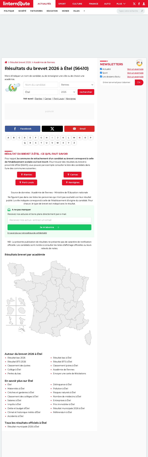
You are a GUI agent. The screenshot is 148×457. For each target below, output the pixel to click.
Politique (9, 11)
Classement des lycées (19, 365)
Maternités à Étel (16, 388)
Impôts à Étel (14, 404)
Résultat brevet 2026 (20, 62)
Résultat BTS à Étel (62, 361)
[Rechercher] (131, 11)
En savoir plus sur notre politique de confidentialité (27, 233)
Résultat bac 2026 (16, 357)
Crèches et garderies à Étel (21, 392)
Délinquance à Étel (62, 384)
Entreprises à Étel (62, 400)
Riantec (38, 98)
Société (22, 11)
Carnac (48, 98)
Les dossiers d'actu (110, 76)
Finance (93, 3)
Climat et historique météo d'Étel (24, 412)
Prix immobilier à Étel (64, 404)
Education (52, 11)
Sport (62, 3)
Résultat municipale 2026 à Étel (69, 408)
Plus (121, 3)
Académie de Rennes (44, 62)
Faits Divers (36, 11)
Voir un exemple (135, 69)
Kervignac (71, 98)
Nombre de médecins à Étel (67, 396)
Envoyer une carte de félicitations (69, 373)
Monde (65, 11)
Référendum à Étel (62, 412)
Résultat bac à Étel (62, 357)
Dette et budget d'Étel (18, 408)
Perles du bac (14, 373)
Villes (76, 11)
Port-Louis (58, 98)
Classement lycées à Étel (65, 365)
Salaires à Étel (14, 400)
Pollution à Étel (60, 388)
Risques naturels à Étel (64, 392)
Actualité (105, 69)
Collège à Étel (14, 369)
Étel (9, 384)
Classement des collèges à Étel (23, 396)
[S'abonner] (121, 82)
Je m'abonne (47, 227)
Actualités (44, 3)
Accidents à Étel (15, 416)
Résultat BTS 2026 (17, 361)
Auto (107, 3)
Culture (77, 3)
